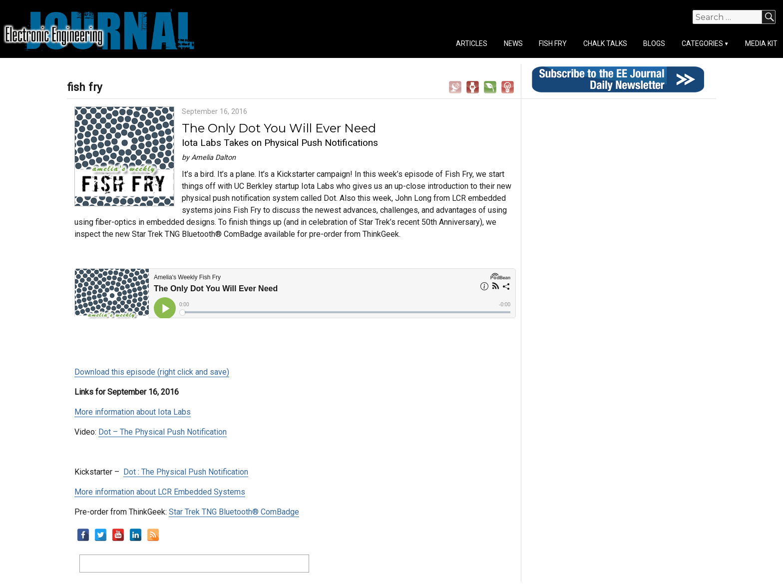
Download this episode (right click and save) (151, 372)
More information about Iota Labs (132, 412)
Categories (702, 43)
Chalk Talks (605, 43)
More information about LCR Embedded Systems (159, 492)
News (513, 43)
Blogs (654, 43)
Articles (471, 43)
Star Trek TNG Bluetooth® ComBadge (234, 512)
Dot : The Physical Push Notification (185, 472)
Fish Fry (553, 43)
